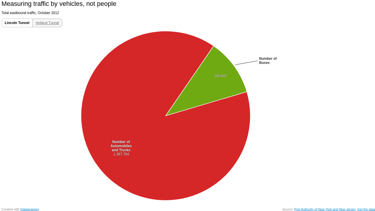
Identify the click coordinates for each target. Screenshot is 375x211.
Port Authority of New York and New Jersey (324, 209)
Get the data (366, 209)
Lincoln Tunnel (17, 23)
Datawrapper (30, 209)
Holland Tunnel (47, 23)
